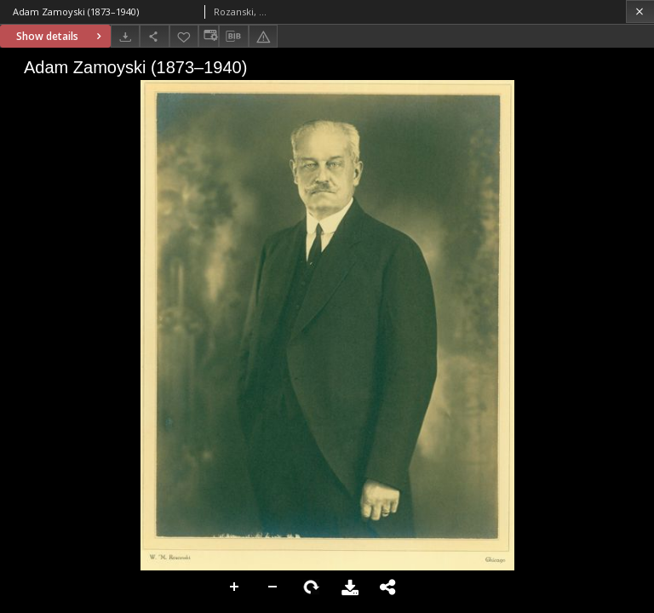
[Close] (640, 11)
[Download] (125, 36)
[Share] (154, 36)
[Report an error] (263, 36)
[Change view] (208, 36)
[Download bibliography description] (233, 37)
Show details (61, 36)
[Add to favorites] (183, 36)
